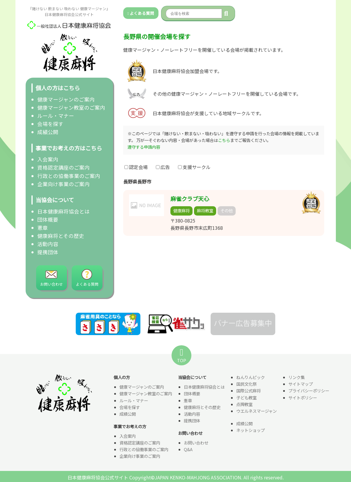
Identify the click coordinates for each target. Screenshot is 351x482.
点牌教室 (244, 404)
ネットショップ (250, 430)
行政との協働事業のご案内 (68, 175)
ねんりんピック (250, 378)
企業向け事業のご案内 (63, 184)
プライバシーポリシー (308, 391)
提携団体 (47, 252)
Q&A (188, 450)
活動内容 (47, 244)
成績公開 (47, 132)
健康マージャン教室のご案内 (71, 107)
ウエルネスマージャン (256, 411)
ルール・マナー (55, 115)
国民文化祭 (246, 384)
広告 (163, 166)
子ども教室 (246, 398)
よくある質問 (141, 13)
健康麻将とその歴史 (60, 235)
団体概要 (47, 219)
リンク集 (296, 378)
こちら (224, 140)
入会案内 (47, 159)
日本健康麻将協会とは (63, 211)
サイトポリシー (302, 398)
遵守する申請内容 (144, 147)
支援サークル (194, 166)
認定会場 (136, 166)
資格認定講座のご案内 (63, 167)
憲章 (42, 227)
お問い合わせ (196, 443)
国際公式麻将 (248, 391)
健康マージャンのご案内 (66, 99)
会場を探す (50, 123)
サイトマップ (300, 384)
